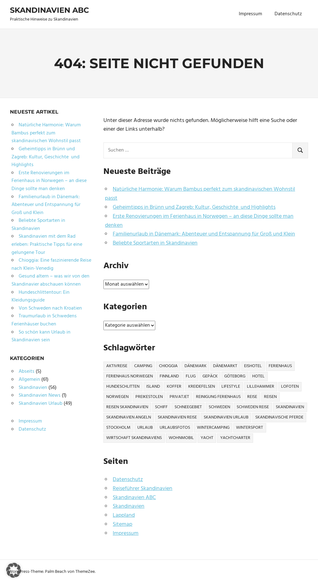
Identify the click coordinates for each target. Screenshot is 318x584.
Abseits (26, 371)
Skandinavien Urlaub (40, 403)
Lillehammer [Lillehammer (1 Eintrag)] (260, 386)
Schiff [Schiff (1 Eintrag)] (161, 407)
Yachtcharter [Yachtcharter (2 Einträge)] (235, 438)
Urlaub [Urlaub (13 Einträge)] (145, 427)
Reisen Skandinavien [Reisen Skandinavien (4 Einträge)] (127, 407)
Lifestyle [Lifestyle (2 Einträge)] (230, 386)
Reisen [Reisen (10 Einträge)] (270, 396)
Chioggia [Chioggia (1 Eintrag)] (168, 366)
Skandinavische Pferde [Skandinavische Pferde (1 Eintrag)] (279, 417)
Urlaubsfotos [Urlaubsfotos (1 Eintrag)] (175, 427)
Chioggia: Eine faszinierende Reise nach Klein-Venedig (51, 264)
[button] (13, 570)
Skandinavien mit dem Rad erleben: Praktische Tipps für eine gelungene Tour (46, 244)
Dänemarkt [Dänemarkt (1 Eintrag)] (225, 366)
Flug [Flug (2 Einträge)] (191, 376)
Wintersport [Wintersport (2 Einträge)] (249, 427)
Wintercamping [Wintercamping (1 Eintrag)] (213, 427)
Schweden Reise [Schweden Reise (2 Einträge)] (253, 407)
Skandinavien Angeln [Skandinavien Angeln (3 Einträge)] (128, 417)
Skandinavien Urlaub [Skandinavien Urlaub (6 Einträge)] (226, 417)
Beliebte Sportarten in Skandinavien (155, 243)
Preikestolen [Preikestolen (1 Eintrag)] (149, 396)
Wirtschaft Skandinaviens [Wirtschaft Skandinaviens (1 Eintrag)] (134, 438)
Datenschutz (288, 14)
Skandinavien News (40, 395)
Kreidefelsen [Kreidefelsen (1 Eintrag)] (201, 386)
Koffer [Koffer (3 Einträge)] (174, 386)
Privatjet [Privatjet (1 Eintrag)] (179, 396)
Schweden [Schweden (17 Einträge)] (219, 407)
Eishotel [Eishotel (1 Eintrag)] (253, 366)
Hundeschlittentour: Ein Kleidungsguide (40, 296)
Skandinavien (128, 506)
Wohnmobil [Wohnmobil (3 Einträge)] (181, 438)
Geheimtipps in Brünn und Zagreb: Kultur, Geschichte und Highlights (194, 207)
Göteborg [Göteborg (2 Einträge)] (234, 376)
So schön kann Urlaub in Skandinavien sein (40, 336)
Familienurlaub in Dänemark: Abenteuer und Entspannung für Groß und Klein (204, 234)
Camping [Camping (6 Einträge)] (143, 366)
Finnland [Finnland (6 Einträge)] (169, 376)
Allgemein (29, 380)
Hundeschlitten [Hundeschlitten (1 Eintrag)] (122, 386)
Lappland (124, 515)
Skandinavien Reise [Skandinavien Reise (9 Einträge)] (177, 417)
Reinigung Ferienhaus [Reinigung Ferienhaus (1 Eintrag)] (218, 396)
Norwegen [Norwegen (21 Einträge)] (117, 396)
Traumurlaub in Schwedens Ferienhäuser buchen (44, 320)
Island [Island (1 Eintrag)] (153, 386)
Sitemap (122, 524)
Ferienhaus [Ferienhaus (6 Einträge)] (280, 366)
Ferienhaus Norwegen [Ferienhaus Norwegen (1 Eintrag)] (129, 376)
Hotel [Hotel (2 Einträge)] (258, 376)
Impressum (250, 14)
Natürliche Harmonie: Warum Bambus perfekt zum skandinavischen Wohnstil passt (200, 194)
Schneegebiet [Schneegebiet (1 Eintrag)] (188, 407)
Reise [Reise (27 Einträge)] (252, 396)
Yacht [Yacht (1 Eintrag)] (207, 438)
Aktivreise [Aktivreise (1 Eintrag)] (116, 366)
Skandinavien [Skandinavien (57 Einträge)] (290, 407)
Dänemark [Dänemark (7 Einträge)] (195, 366)
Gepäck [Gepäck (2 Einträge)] (210, 376)
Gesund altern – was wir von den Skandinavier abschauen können (50, 280)
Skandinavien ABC (49, 10)
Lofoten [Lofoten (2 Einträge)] (290, 386)
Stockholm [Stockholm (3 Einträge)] (118, 427)
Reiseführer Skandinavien (142, 488)
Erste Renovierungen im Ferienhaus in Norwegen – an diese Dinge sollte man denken (199, 221)
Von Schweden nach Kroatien (50, 308)
